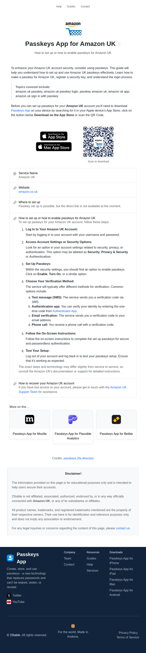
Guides (71, 6)
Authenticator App (65, 311)
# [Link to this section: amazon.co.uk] (119, 43)
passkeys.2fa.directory (78, 458)
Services (92, 570)
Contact (85, 6)
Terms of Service (128, 637)
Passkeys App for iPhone (121, 561)
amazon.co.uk (28, 191)
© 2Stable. (14, 635)
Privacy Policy (128, 632)
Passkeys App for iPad (121, 571)
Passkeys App (20, 110)
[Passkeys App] (27, 558)
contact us (123, 528)
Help (59, 6)
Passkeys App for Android (121, 592)
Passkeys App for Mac (121, 582)
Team (67, 558)
